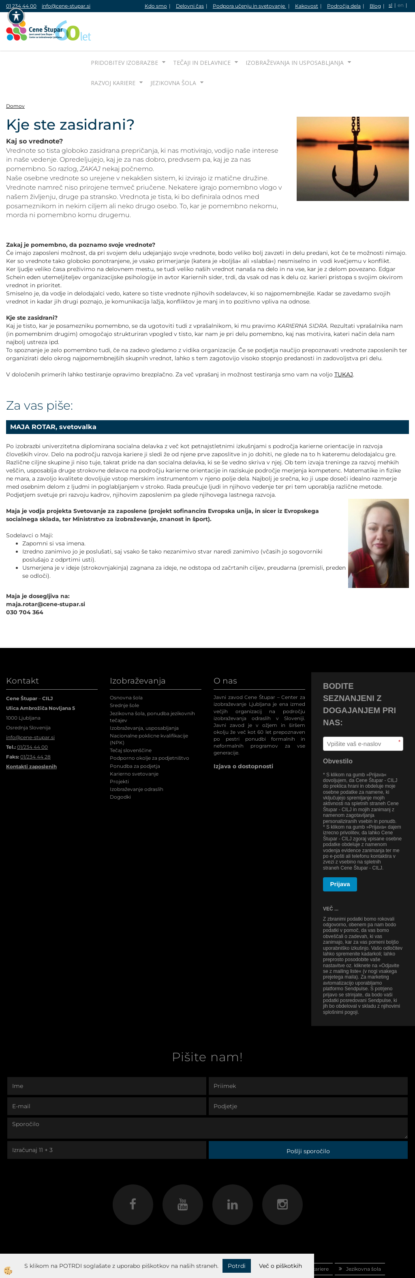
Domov (15, 76)
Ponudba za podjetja (135, 736)
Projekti (119, 751)
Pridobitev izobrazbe (124, 32)
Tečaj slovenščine (131, 720)
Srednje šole (124, 675)
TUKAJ (343, 344)
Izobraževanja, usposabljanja (144, 698)
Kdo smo (156, 6)
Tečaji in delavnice (202, 32)
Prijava (340, 853)
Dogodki (120, 766)
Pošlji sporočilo (308, 1120)
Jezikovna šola (173, 52)
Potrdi (237, 1265)
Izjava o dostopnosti (243, 735)
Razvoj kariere (113, 52)
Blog (375, 6)
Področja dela (344, 6)
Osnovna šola (126, 667)
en (401, 5)
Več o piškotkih (280, 1265)
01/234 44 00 (32, 717)
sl (390, 5)
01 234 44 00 (21, 6)
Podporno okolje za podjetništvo (149, 727)
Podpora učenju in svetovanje (249, 6)
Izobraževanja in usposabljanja (295, 32)
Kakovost (306, 6)
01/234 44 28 (35, 726)
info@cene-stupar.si (66, 6)
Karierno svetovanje (134, 743)
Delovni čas (190, 6)
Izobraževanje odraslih (136, 759)
